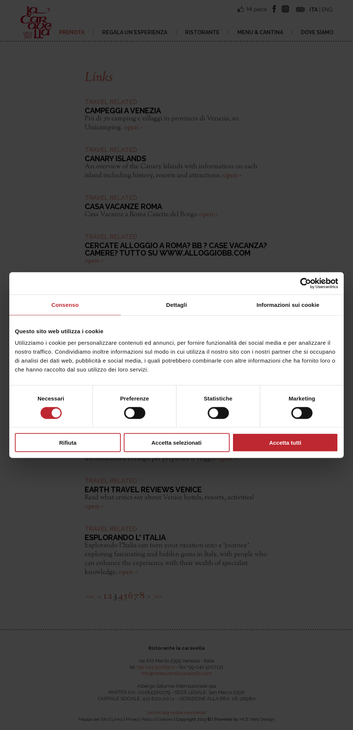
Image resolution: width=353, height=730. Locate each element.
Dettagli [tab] (176, 304)
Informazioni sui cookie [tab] (288, 304)
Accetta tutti (285, 442)
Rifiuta (68, 442)
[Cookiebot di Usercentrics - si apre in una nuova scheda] (305, 283)
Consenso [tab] (64, 304)
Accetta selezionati (176, 442)
